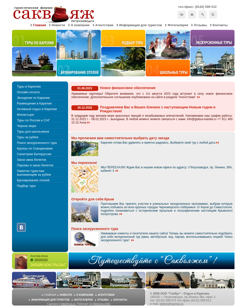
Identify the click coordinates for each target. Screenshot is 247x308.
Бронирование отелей (33, 180)
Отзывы (200, 25)
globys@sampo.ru (171, 304)
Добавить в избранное (213, 14)
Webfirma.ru (68, 303)
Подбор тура (26, 186)
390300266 (41, 259)
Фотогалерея (178, 25)
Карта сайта (192, 14)
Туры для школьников (33, 131)
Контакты (220, 25)
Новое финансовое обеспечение (128, 88)
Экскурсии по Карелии (33, 98)
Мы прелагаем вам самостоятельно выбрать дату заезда (120, 138)
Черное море (26, 126)
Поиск (202, 14)
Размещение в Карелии (34, 103)
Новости (58, 25)
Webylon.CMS (101, 303)
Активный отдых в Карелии (37, 109)
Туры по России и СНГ (33, 120)
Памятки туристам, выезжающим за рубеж (34, 172)
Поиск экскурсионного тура (37, 143)
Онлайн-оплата (28, 92)
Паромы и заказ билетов (35, 165)
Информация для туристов (140, 25)
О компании (80, 25)
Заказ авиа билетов (31, 159)
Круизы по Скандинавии (35, 148)
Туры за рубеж (27, 137)
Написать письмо (181, 14)
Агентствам (104, 25)
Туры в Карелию (29, 86)
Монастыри (25, 114)
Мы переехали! (84, 163)
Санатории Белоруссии (34, 154)
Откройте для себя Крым (92, 199)
